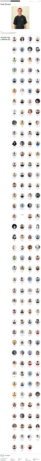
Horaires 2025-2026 (28, 460)
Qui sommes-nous (13, 459)
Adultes (26, 459)
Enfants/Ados (19, 459)
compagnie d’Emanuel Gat (11, 32)
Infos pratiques (12, 460)
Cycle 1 (19, 460)
